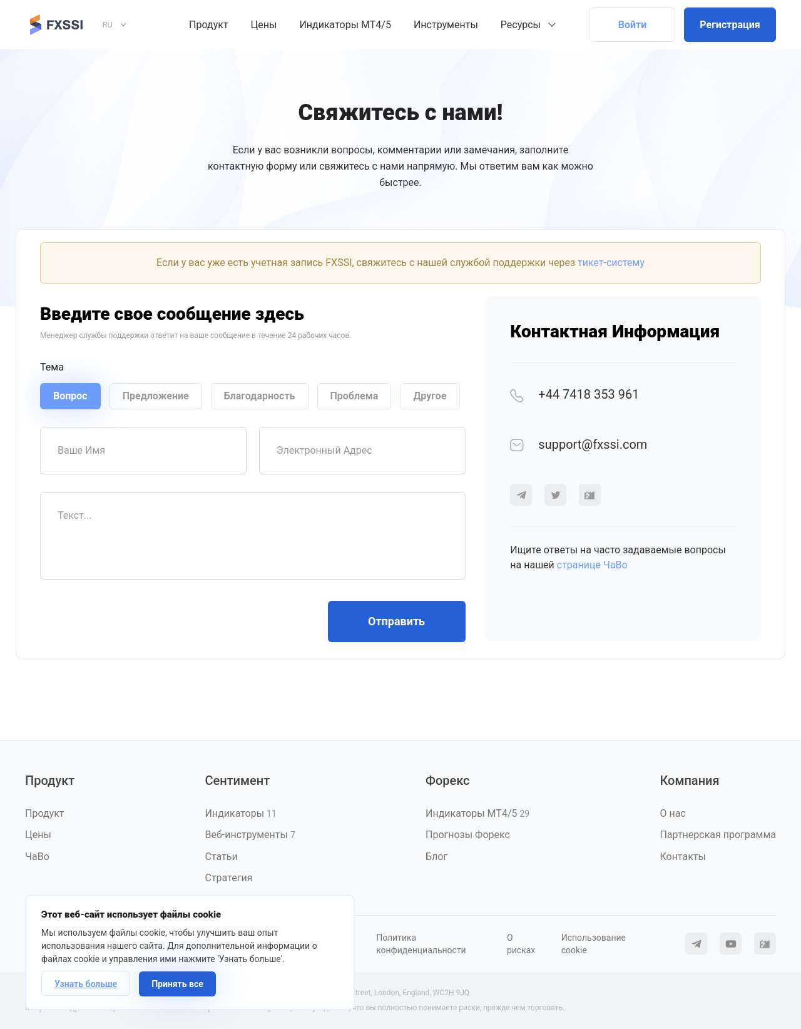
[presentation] (135, 621)
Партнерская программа (718, 835)
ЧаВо (37, 857)
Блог (436, 857)
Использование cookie (593, 944)
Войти (632, 25)
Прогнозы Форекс (468, 835)
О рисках (521, 944)
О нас (672, 813)
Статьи (221, 857)
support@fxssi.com (578, 444)
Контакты (682, 857)
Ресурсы (521, 25)
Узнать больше (85, 984)
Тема (52, 367)
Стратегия (228, 878)
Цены (264, 25)
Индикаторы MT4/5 (345, 25)
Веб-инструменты (250, 835)
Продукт (208, 25)
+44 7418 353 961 (574, 394)
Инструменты (446, 25)
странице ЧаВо (592, 565)
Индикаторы (240, 813)
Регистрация (730, 25)
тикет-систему (611, 263)
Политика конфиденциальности (421, 944)
